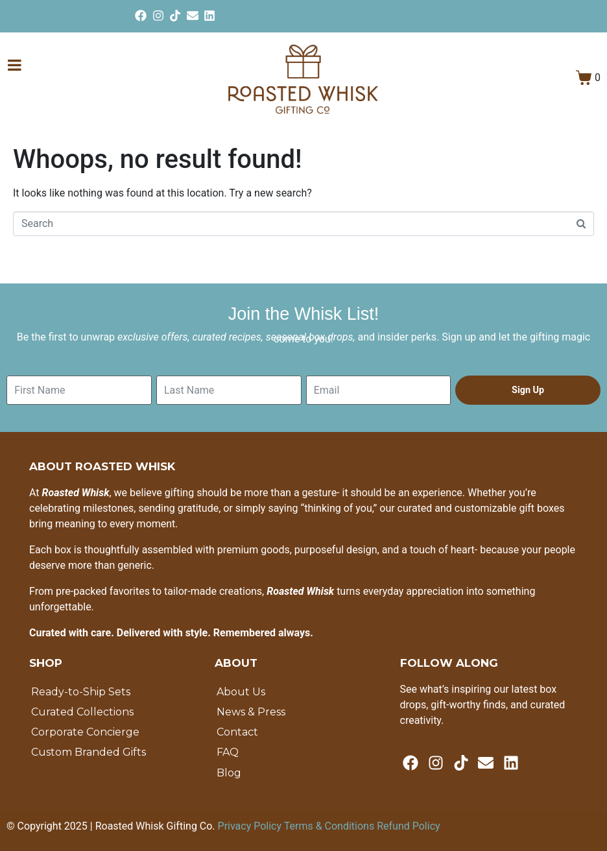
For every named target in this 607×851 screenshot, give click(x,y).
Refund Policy (408, 826)
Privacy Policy (251, 826)
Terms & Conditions (330, 826)
